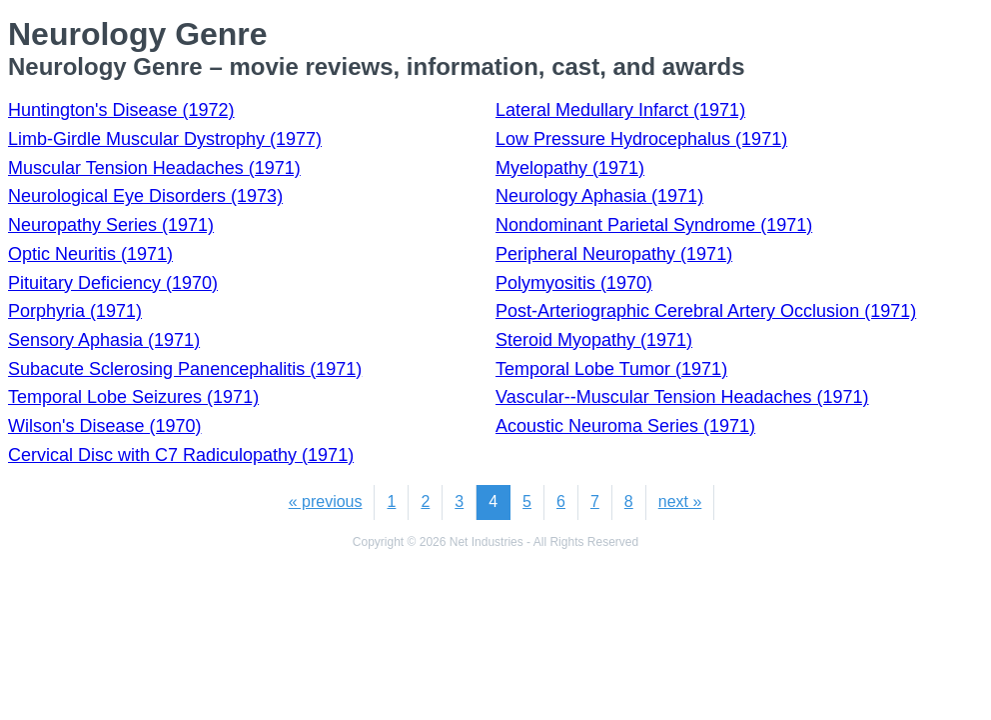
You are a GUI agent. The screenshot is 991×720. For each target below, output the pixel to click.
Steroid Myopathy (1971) (594, 340)
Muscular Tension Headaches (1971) (154, 168)
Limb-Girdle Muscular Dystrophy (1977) (165, 139)
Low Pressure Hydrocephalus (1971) (641, 139)
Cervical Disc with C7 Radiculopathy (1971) (181, 455)
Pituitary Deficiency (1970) (113, 283)
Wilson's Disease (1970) (105, 426)
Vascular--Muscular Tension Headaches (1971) (682, 397)
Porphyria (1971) (75, 311)
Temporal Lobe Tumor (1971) (611, 369)
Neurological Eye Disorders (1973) (145, 196)
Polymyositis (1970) (574, 283)
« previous (326, 501)
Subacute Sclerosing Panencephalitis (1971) (185, 369)
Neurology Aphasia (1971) (599, 196)
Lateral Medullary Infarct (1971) (620, 110)
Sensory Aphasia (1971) (104, 340)
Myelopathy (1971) (570, 168)
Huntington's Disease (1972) (121, 110)
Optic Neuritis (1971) (90, 254)
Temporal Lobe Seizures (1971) (133, 397)
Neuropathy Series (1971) (111, 225)
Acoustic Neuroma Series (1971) (625, 426)
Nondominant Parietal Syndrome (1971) (654, 225)
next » (680, 501)
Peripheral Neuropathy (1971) (614, 254)
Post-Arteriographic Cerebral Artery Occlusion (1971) (706, 311)
